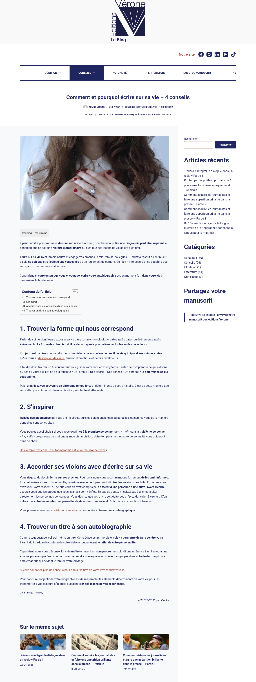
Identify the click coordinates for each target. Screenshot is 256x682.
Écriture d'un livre (146, 107)
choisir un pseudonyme (66, 510)
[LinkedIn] (217, 54)
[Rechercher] (234, 73)
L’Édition (53, 73)
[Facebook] (201, 54)
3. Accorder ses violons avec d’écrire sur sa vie (50, 306)
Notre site (187, 54)
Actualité (122, 73)
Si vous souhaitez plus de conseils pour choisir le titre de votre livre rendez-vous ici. (73, 570)
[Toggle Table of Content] (73, 292)
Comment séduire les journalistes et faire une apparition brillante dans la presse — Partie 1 (144, 660)
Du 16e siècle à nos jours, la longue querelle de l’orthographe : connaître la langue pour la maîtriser (208, 228)
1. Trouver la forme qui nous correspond (46, 297)
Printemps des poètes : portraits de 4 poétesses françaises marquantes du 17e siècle (207, 185)
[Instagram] (209, 54)
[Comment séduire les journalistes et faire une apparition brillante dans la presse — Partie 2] (95, 642)
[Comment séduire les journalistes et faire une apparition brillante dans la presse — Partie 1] (146, 642)
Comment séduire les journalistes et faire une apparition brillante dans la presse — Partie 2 (93, 660)
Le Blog (118, 39)
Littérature (156, 72)
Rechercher (191, 138)
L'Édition (189, 267)
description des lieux (51, 358)
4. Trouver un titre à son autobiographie (46, 310)
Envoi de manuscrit (197, 72)
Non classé (191, 277)
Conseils (87, 73)
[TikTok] (233, 54)
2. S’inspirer (30, 301)
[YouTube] (225, 54)
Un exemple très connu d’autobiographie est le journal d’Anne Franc (63, 450)
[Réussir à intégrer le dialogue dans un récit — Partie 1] (43, 642)
